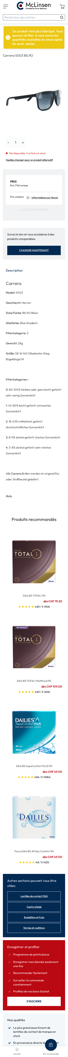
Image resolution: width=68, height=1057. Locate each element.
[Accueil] (17, 1049)
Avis (9, 496)
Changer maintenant (34, 250)
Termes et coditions (34, 927)
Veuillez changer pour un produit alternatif (29, 160)
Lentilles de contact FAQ (34, 896)
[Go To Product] (34, 560)
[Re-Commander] (51, 1045)
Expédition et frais (34, 917)
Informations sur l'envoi (42, 197)
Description (14, 270)
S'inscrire (34, 1001)
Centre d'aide (34, 906)
